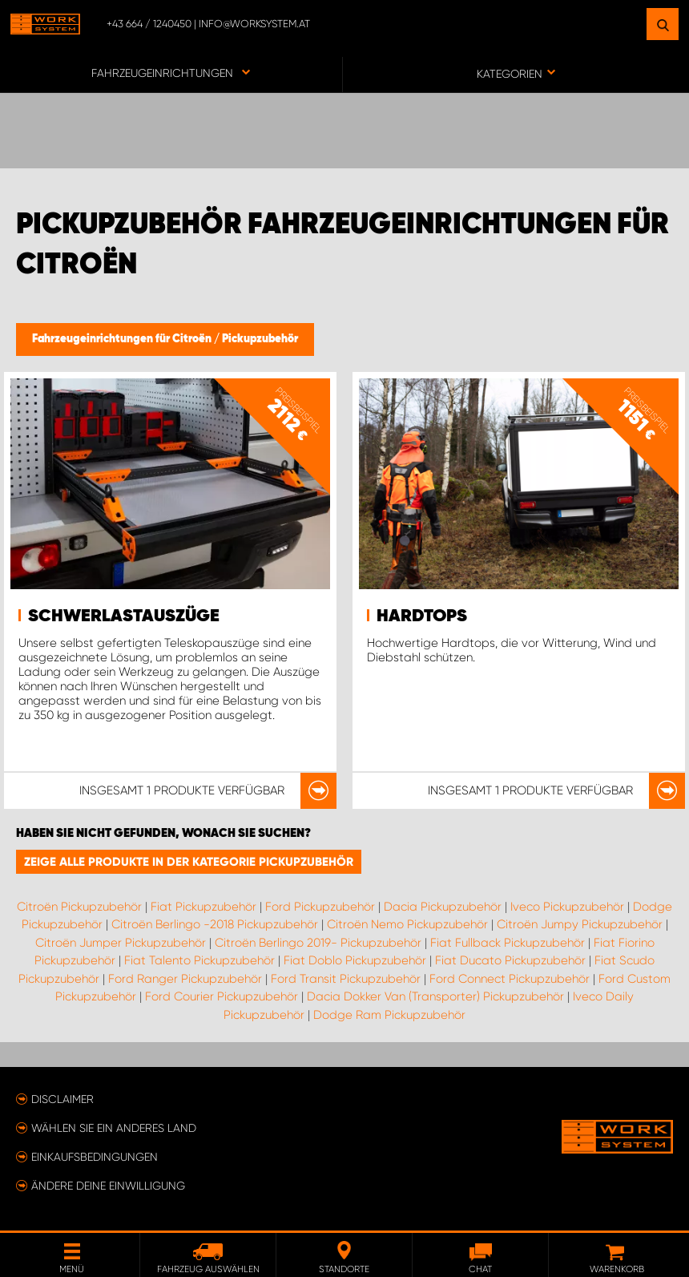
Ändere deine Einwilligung (108, 1185)
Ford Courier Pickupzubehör (221, 996)
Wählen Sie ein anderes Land (113, 1127)
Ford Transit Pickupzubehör (346, 979)
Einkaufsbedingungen (94, 1156)
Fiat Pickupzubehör (203, 906)
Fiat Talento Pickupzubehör (199, 960)
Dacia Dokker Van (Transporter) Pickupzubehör (435, 996)
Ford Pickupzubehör (320, 906)
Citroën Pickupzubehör (79, 906)
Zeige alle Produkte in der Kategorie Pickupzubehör (188, 862)
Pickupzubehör (260, 339)
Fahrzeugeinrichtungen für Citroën (123, 339)
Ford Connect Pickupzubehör (509, 979)
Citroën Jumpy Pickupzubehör (580, 924)
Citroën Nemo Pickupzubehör (407, 924)
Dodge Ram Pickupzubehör (389, 1015)
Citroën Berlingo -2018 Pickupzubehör (214, 924)
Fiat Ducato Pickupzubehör (510, 960)
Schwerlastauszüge (124, 616)
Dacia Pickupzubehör (443, 906)
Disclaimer (62, 1099)
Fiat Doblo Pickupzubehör (355, 960)
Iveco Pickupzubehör (567, 906)
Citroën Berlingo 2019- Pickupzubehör (318, 943)
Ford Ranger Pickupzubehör (185, 979)
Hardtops (422, 616)
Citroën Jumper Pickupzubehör (120, 943)
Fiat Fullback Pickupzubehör (507, 943)
